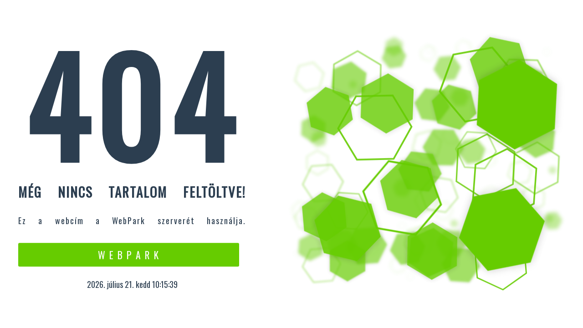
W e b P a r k (128, 254)
